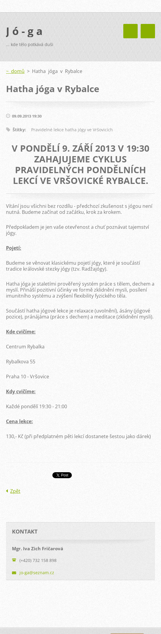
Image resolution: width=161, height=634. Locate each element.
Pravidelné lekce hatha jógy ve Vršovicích (72, 129)
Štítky (19, 129)
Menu (148, 31)
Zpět (15, 491)
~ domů (15, 71)
